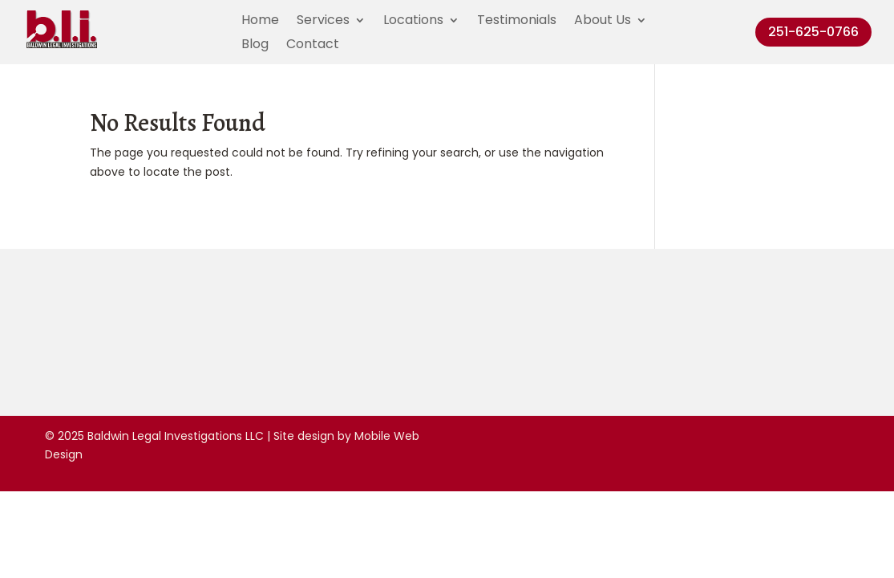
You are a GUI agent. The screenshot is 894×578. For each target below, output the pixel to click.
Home (260, 21)
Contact (312, 46)
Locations (413, 21)
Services (323, 21)
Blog (255, 46)
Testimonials (516, 21)
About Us (602, 21)
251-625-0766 (813, 31)
